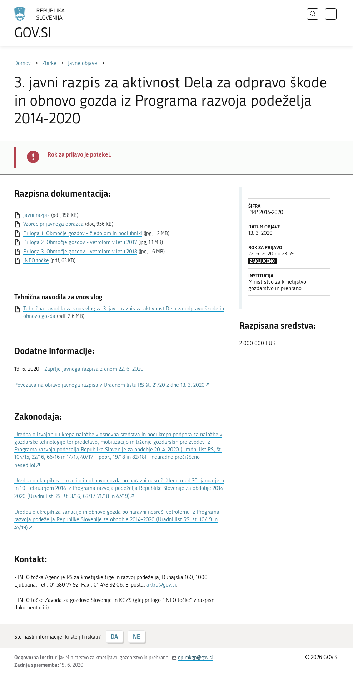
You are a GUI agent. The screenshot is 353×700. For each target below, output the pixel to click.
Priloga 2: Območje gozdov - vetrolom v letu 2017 (80, 242)
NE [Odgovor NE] (136, 636)
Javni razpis (36, 215)
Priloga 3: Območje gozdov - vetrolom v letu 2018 (80, 251)
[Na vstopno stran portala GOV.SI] (50, 23)
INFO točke (36, 260)
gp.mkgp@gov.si (195, 658)
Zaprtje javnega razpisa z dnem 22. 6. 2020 (94, 369)
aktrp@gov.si (161, 585)
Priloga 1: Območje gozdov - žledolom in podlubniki (82, 233)
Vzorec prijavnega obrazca (54, 224)
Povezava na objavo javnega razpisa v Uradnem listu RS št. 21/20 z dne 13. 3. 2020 (109, 385)
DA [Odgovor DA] (114, 636)
